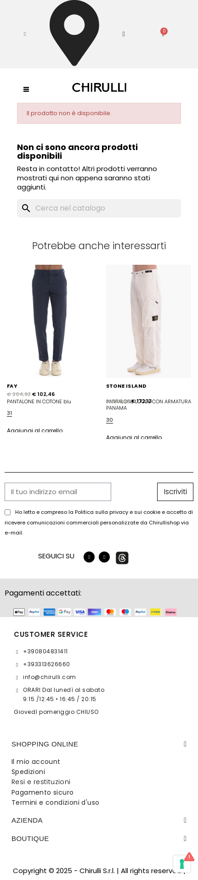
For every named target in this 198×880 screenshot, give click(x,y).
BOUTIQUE (30, 838)
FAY (12, 386)
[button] (25, 34)
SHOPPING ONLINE (44, 744)
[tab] (99, 744)
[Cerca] (99, 208)
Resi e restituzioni (41, 781)
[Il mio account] (123, 34)
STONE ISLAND (126, 386)
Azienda (27, 820)
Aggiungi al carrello (34, 430)
